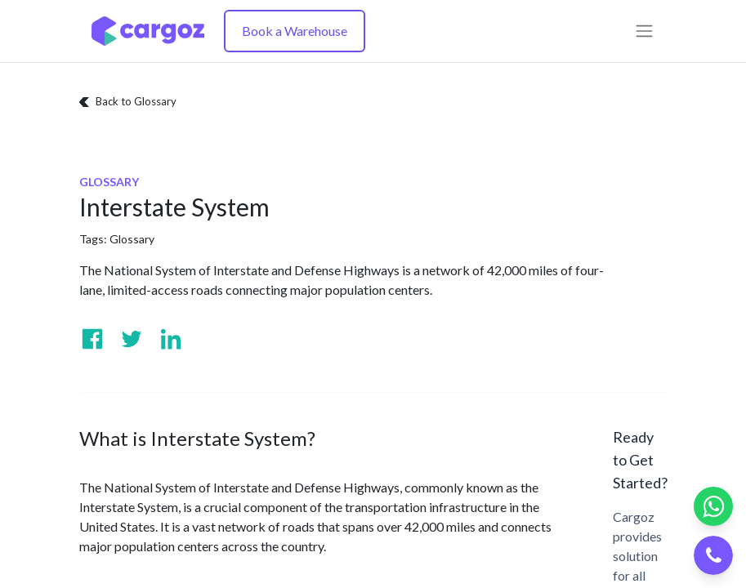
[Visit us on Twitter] (131, 339)
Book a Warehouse (294, 30)
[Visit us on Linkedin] (171, 339)
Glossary (131, 239)
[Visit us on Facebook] (92, 339)
